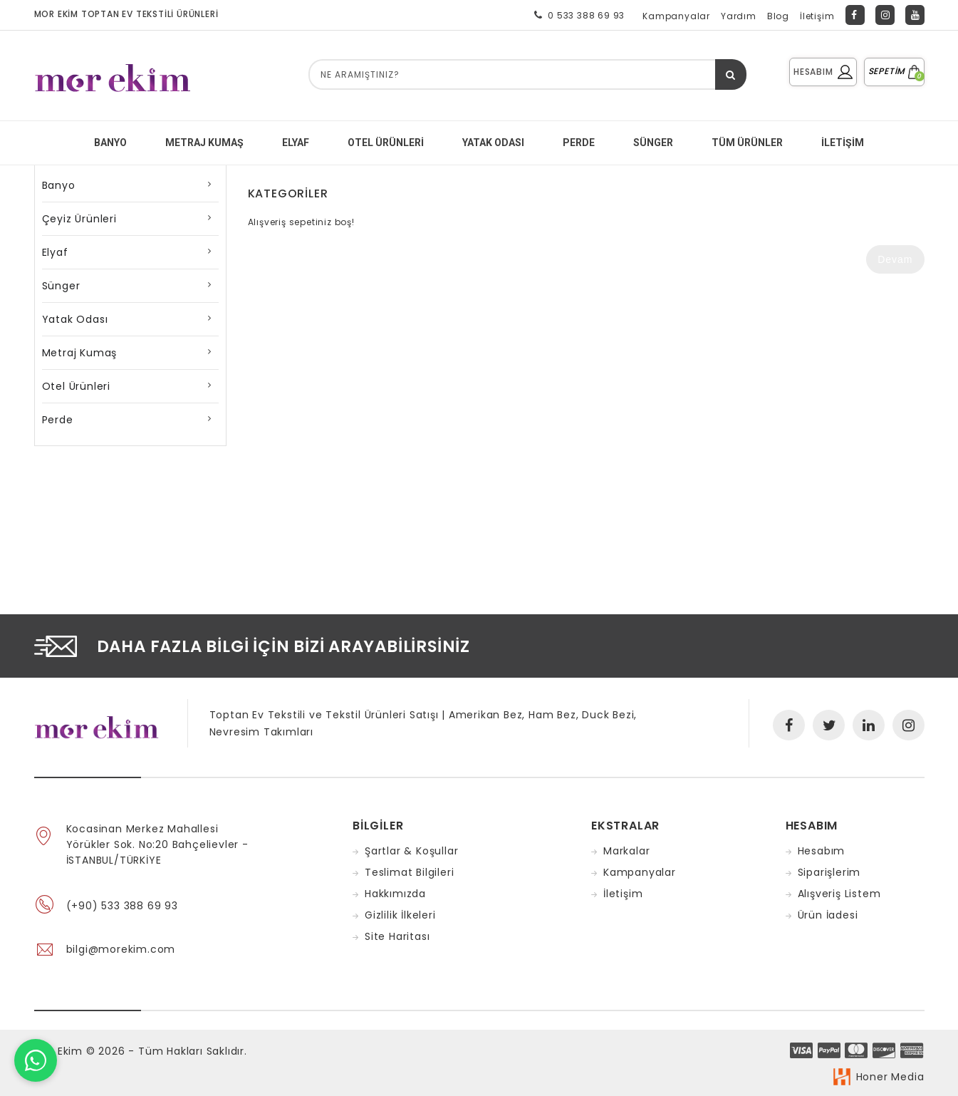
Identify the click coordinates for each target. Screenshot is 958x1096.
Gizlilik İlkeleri (400, 915)
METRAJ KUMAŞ (204, 142)
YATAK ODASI (493, 142)
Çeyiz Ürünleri (79, 219)
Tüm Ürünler (747, 142)
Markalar (626, 851)
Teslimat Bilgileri (409, 872)
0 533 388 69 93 (577, 15)
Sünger (61, 286)
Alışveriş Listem (839, 893)
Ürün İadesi (828, 915)
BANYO (110, 142)
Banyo (59, 185)
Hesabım (821, 851)
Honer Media (890, 1077)
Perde (57, 420)
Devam (895, 259)
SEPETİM (894, 71)
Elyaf (55, 252)
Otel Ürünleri (386, 142)
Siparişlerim (829, 872)
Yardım (738, 16)
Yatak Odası (75, 319)
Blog (778, 16)
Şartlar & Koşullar (411, 851)
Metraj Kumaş (80, 353)
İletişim (817, 16)
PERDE (579, 142)
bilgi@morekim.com (121, 949)
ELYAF (295, 142)
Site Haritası (397, 936)
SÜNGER (653, 142)
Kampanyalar (676, 16)
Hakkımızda (395, 893)
